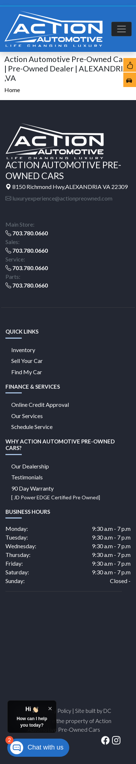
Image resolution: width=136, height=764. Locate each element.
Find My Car (26, 371)
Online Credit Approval (40, 404)
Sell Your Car (27, 360)
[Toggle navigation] (121, 29)
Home (12, 89)
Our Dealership (30, 466)
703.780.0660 (30, 233)
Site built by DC (93, 710)
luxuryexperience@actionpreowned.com (58, 198)
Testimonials (27, 477)
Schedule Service (32, 426)
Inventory (23, 349)
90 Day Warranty (55, 492)
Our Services (27, 415)
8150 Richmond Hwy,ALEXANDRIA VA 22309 (66, 186)
